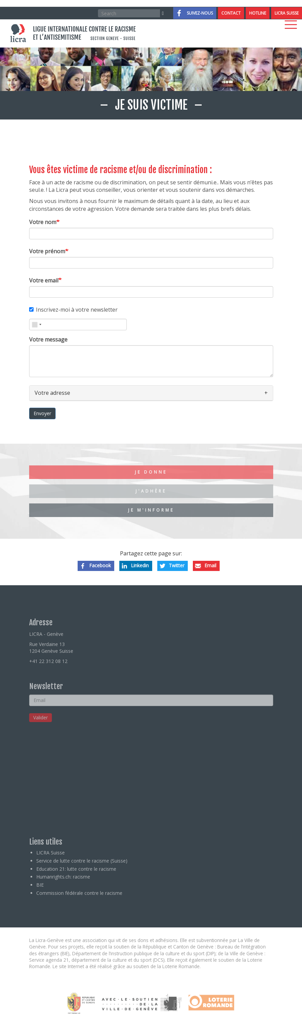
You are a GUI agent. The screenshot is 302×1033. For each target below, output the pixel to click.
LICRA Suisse (287, 13)
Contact (231, 13)
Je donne (151, 472)
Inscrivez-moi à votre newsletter (73, 309)
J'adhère (151, 491)
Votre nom (42, 222)
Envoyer (42, 413)
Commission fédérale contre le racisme (79, 893)
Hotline (257, 13)
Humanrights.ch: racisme (63, 876)
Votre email (43, 280)
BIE (40, 885)
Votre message (48, 339)
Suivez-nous (200, 13)
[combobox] (36, 324)
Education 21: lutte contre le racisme (76, 869)
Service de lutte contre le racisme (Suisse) (81, 860)
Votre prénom (47, 251)
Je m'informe (151, 510)
